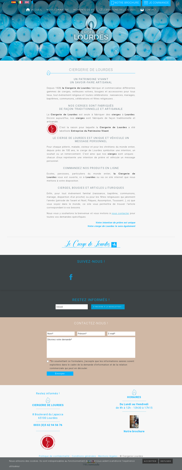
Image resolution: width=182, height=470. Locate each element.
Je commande (156, 2)
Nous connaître (57, 9)
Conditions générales (84, 456)
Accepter (150, 461)
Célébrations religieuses (118, 9)
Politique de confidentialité (54, 456)
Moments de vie (84, 9)
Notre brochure (125, 2)
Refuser (166, 461)
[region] (91, 30)
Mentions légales (108, 456)
